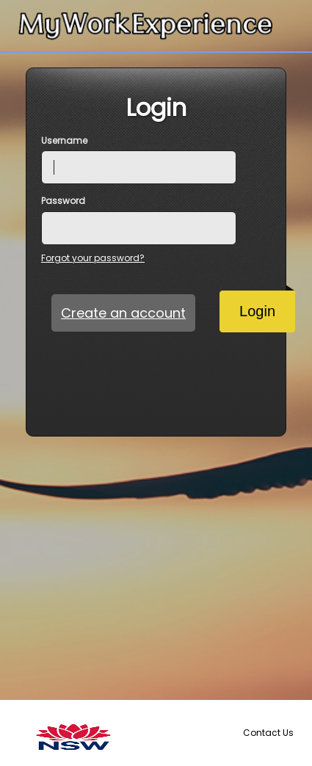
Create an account (123, 313)
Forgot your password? (93, 258)
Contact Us (268, 732)
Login (266, 305)
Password (63, 201)
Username (64, 141)
